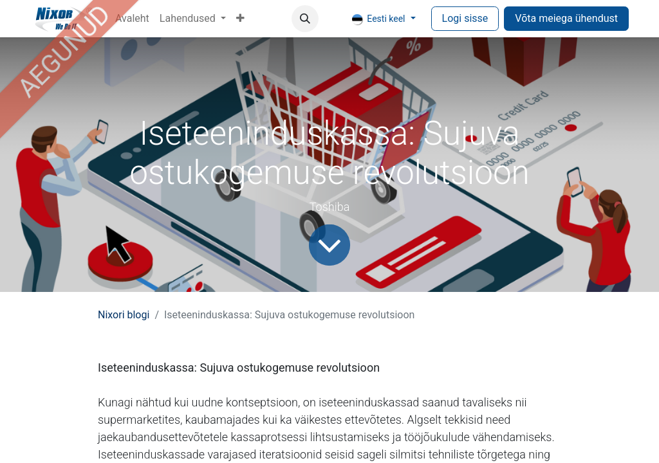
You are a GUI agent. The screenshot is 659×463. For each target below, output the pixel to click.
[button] (305, 18)
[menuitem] (132, 19)
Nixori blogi (123, 315)
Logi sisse (465, 18)
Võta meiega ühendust (566, 18)
